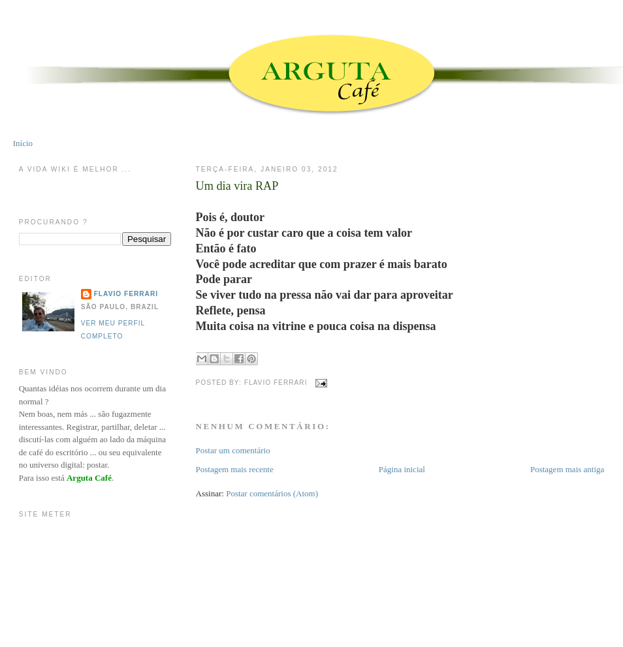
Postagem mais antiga (567, 469)
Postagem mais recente (235, 469)
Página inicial (402, 469)
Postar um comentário (233, 450)
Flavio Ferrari (126, 293)
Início (23, 143)
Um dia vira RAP (237, 185)
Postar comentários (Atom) (272, 493)
